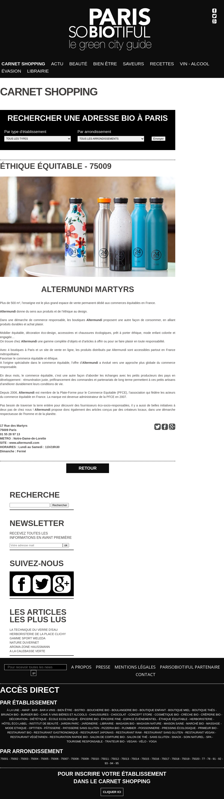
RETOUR (88, 468)
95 (117, 763)
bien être (105, 63)
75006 (55, 758)
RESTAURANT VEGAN (200, 732)
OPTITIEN (36, 728)
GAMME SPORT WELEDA (28, 638)
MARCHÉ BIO (195, 723)
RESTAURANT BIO (19, 732)
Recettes (162, 63)
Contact (146, 674)
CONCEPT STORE (140, 714)
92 (220, 758)
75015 (145, 758)
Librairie (38, 71)
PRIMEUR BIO (207, 728)
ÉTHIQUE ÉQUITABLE (41, 166)
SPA (209, 737)
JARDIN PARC (70, 723)
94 (112, 763)
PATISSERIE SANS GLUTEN (81, 728)
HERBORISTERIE (201, 719)
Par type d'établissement (37, 136)
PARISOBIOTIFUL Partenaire (190, 667)
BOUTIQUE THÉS (204, 710)
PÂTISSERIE (52, 728)
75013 (125, 758)
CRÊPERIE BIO (211, 714)
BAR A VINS (48, 710)
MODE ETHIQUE (16, 728)
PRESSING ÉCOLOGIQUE (179, 728)
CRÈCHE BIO (190, 714)
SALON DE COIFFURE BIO (107, 737)
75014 (135, 758)
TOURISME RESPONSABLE (85, 741)
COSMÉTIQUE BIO (167, 714)
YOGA (153, 741)
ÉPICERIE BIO (89, 719)
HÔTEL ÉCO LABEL (15, 723)
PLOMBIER (129, 728)
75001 (4, 758)
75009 (101, 166)
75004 (35, 758)
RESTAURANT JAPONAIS (97, 732)
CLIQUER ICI (112, 792)
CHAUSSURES (99, 714)
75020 (196, 758)
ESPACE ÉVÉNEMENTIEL (140, 719)
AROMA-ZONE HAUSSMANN (30, 647)
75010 (95, 758)
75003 (25, 758)
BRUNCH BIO (10, 714)
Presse (103, 667)
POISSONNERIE (150, 728)
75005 (45, 758)
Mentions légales (135, 667)
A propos (81, 667)
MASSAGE (213, 723)
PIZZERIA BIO (111, 728)
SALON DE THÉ (137, 737)
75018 (176, 758)
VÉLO (143, 741)
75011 (105, 758)
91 (215, 758)
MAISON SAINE (174, 723)
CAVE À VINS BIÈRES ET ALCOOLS (64, 714)
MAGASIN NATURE (149, 723)
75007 (65, 758)
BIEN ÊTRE (65, 710)
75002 (14, 758)
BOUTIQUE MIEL (179, 710)
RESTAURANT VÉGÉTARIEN (29, 737)
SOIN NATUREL (194, 737)
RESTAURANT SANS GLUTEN (164, 732)
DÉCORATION (18, 719)
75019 (186, 758)
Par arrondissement (111, 136)
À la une (13, 710)
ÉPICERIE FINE (111, 719)
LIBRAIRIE (107, 723)
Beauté (78, 63)
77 (204, 758)
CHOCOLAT (119, 714)
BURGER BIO (30, 714)
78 (209, 758)
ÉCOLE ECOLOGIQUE (64, 719)
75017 (166, 758)
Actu (57, 63)
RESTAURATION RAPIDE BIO (69, 737)
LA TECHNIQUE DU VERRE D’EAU (34, 629)
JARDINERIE (90, 723)
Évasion (11, 71)
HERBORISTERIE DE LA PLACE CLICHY (38, 634)
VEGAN (132, 741)
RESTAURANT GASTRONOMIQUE (56, 732)
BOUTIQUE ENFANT (153, 710)
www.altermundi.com (24, 442)
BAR (35, 710)
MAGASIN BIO (125, 723)
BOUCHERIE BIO (98, 710)
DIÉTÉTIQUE (38, 719)
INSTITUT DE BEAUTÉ (44, 723)
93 (107, 763)
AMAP (26, 710)
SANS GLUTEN (160, 737)
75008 (75, 758)
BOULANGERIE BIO (125, 710)
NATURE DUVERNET (24, 642)
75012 (115, 758)
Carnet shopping (23, 63)
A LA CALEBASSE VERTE (27, 651)
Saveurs (133, 63)
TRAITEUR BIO (115, 741)
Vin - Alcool (194, 63)
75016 (156, 758)
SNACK (177, 737)
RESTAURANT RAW (129, 732)
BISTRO (80, 710)
